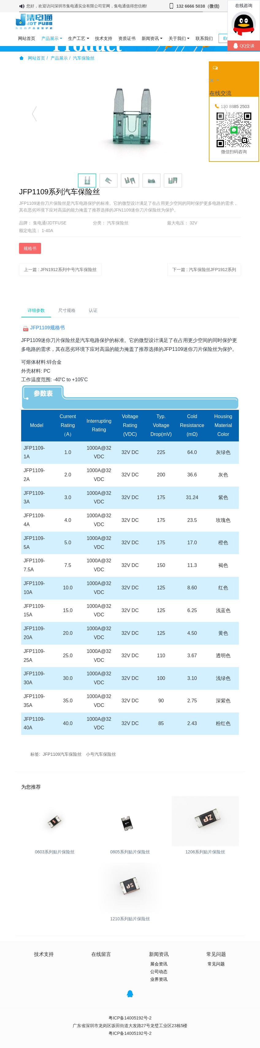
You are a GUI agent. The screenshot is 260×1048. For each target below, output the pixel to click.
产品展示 (59, 58)
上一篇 (60, 269)
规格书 (30, 248)
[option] (130, 117)
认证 (93, 310)
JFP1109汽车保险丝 (62, 754)
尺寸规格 (66, 310)
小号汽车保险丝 (101, 754)
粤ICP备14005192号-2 (130, 1017)
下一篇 (204, 269)
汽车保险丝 (83, 58)
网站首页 (26, 38)
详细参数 (36, 310)
